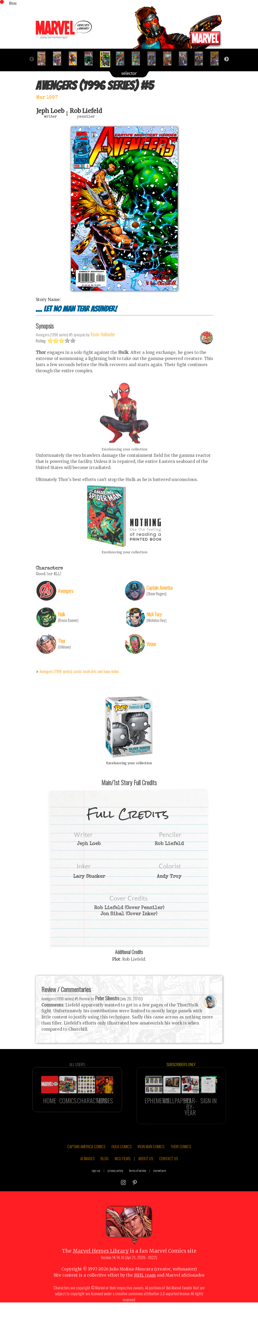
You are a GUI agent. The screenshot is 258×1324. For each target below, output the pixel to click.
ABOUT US (145, 1171)
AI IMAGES (87, 1171)
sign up (96, 1182)
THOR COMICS (180, 1159)
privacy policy (115, 1182)
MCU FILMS (122, 1171)
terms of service (137, 1182)
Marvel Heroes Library (101, 1263)
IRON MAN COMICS (151, 1159)
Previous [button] (31, 59)
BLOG (105, 1171)
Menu (13, 3)
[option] (43, 58)
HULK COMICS (122, 1159)
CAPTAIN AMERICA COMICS (86, 1159)
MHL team (145, 1287)
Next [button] (226, 59)
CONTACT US (168, 1171)
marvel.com (159, 1182)
